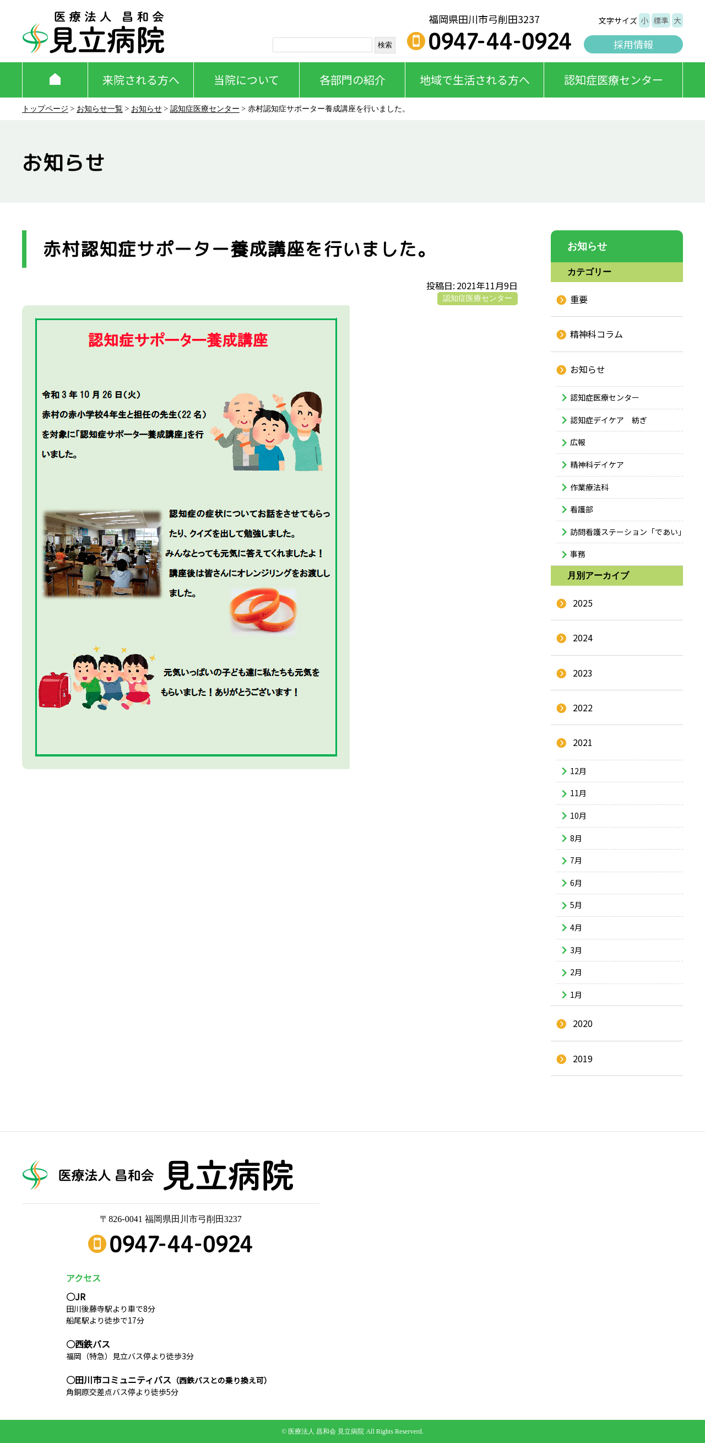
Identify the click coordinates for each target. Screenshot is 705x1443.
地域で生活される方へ (475, 80)
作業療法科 (589, 487)
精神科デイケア (597, 464)
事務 (577, 553)
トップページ (45, 109)
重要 (579, 299)
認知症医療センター (613, 80)
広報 (577, 441)
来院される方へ (141, 80)
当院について (246, 80)
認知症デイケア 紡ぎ (608, 419)
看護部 (581, 509)
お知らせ (146, 109)
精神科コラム (596, 334)
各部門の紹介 (352, 80)
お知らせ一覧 (100, 109)
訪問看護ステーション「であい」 (626, 531)
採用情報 (633, 44)
